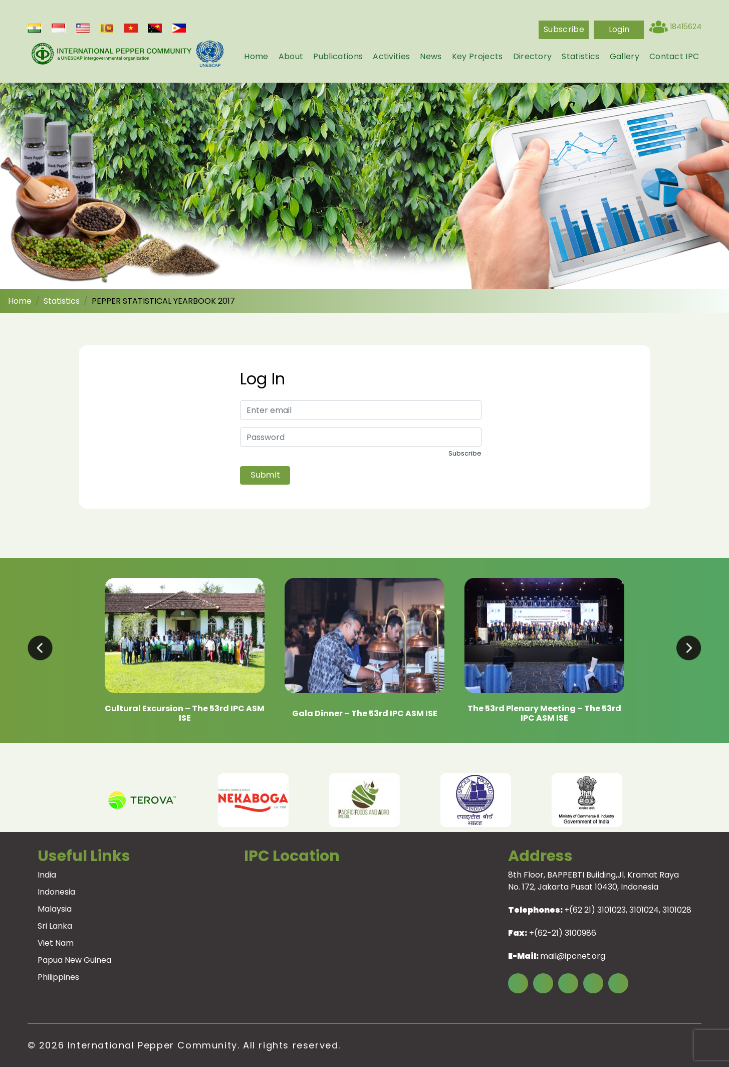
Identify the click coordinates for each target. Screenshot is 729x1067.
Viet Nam (56, 943)
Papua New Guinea (74, 960)
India (47, 875)
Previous (79, 800)
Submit (265, 475)
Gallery (624, 56)
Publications (338, 56)
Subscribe (564, 29)
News (430, 56)
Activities (391, 56)
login (619, 29)
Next (650, 800)
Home (256, 56)
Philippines (58, 977)
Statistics (580, 56)
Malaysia (55, 909)
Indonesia (56, 892)
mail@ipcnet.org (572, 956)
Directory (532, 56)
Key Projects (477, 56)
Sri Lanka (55, 926)
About (291, 56)
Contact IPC (674, 56)
